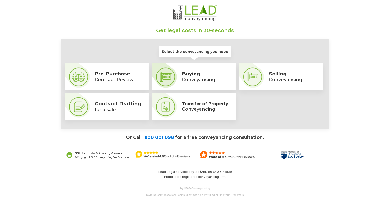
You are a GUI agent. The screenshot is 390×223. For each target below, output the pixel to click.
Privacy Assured (111, 153)
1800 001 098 (158, 137)
